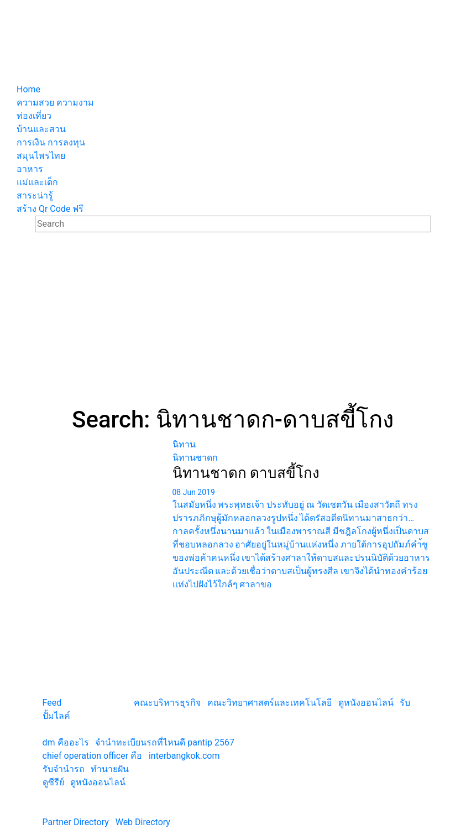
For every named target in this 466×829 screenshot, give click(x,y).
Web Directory (143, 822)
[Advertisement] (233, 323)
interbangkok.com (184, 755)
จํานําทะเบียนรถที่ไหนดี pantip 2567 (164, 742)
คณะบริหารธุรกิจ (167, 702)
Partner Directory (76, 822)
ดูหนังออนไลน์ (366, 702)
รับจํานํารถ (64, 769)
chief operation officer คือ (93, 755)
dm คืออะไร (66, 742)
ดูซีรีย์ (53, 782)
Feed (52, 702)
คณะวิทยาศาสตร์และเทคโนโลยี (269, 702)
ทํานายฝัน (110, 769)
